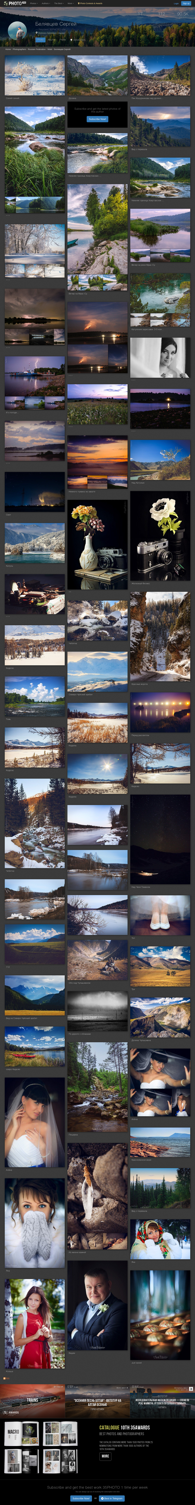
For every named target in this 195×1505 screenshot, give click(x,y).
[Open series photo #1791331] (28, 205)
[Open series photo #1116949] (117, 482)
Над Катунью (138, 483)
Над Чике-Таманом (141, 887)
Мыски (61, 33)
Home (8, 49)
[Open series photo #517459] (115, 1241)
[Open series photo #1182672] (180, 319)
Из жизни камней (77, 1252)
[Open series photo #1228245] (15, 270)
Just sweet (137, 1363)
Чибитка (73, 643)
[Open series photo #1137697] (15, 403)
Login (176, 3)
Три (133, 989)
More (105, 1456)
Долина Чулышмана (141, 1040)
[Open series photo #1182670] (140, 319)
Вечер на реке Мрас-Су (143, 265)
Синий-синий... (13, 98)
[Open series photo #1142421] (88, 358)
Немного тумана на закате (82, 492)
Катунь (9, 566)
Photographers (19, 49)
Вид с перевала (139, 149)
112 (8, 967)
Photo (40, 40)
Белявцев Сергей (62, 49)
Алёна (135, 1119)
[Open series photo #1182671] (160, 319)
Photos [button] (34, 3)
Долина (72, 98)
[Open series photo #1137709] (55, 403)
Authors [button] (46, 3)
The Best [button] (59, 3)
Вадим (72, 1353)
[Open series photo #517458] (91, 1241)
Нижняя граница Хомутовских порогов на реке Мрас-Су (85, 176)
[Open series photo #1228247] (55, 270)
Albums (51, 40)
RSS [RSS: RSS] (7, 1378)
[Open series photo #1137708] (35, 403)
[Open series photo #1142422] (117, 358)
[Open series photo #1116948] (97, 482)
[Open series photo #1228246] (35, 270)
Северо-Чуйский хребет (81, 695)
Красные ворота (140, 684)
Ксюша (9, 1371)
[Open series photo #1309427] (140, 255)
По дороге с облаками (80, 1034)
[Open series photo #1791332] (52, 205)
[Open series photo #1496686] (91, 282)
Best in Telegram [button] (111, 1498)
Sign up (186, 3)
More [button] (71, 3)
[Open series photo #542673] (151, 1102)
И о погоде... (12, 413)
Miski (50, 49)
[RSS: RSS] (4, 1378)
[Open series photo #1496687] (115, 282)
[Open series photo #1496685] (73, 282)
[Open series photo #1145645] (17, 337)
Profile (63, 40)
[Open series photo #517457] (73, 1241)
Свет (8, 515)
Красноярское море (141, 1160)
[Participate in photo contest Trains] (32, 1401)
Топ (133, 938)
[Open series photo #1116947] (77, 482)
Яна (8, 1271)
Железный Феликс (141, 584)
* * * (8, 216)
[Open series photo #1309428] (160, 255)
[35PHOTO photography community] (14, 3)
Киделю (10, 668)
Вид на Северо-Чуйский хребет (21, 1018)
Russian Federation (47, 33)
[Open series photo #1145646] (41, 337)
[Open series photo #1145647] (59, 337)
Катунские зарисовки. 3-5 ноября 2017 (148, 329)
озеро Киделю (13, 1069)
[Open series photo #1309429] (180, 255)
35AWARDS (78, 40)
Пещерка (73, 1135)
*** (70, 592)
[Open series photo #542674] (181, 1102)
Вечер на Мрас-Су (78, 294)
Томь (8, 719)
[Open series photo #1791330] (10, 205)
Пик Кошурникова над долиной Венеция (148, 98)
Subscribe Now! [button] (97, 119)
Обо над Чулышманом (79, 983)
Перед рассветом (140, 735)
